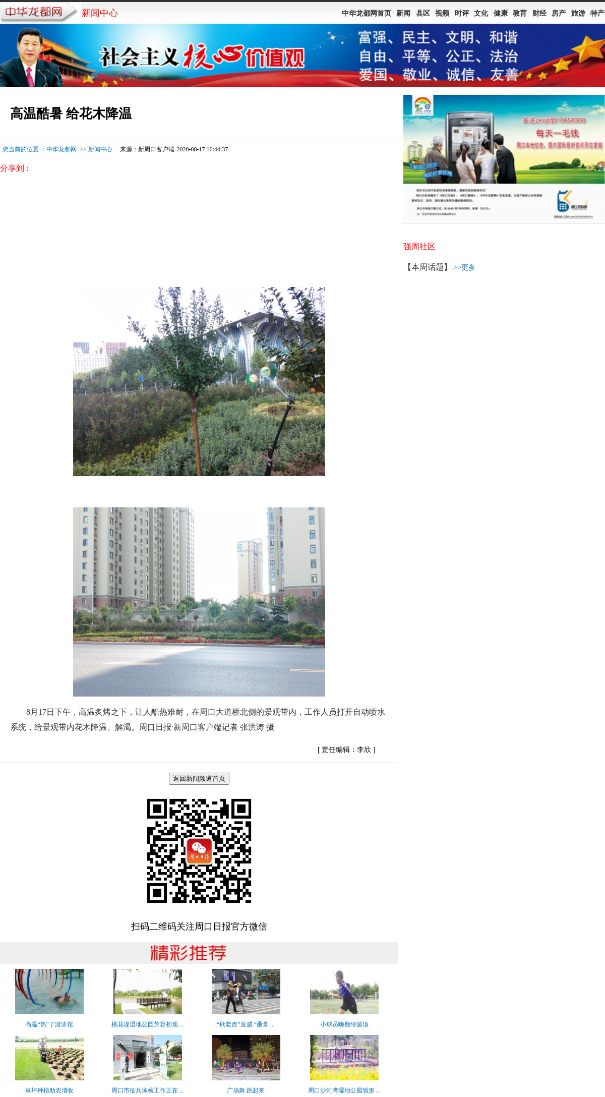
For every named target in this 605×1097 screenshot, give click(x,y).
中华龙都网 (61, 149)
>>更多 (465, 267)
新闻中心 (100, 149)
